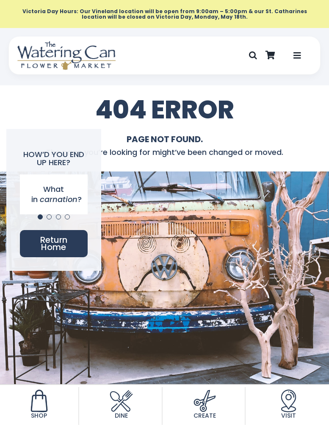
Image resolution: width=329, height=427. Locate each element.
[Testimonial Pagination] (40, 216)
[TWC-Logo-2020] (66, 44)
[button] (253, 55)
